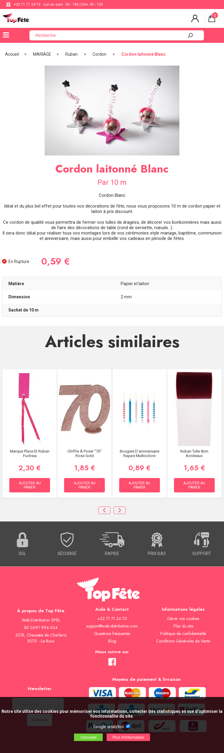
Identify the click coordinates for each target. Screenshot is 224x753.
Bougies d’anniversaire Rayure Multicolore (139, 453)
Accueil (12, 54)
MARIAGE (42, 54)
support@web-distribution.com (112, 626)
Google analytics (108, 726)
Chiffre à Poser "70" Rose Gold (84, 453)
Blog (112, 641)
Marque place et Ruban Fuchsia (29, 453)
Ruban (71, 54)
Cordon (100, 54)
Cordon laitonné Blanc (143, 54)
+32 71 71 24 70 (27, 4)
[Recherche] (110, 35)
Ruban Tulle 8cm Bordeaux (194, 453)
